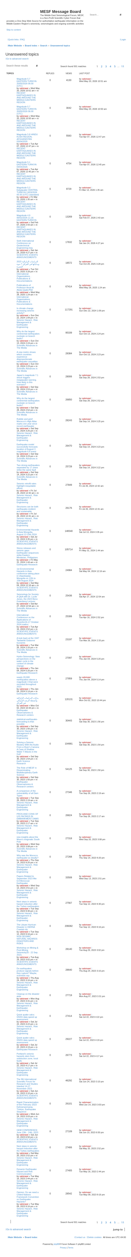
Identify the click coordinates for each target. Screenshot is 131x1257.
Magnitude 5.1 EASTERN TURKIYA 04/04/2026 (26, 164)
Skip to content (13, 30)
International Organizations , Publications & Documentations (24, 277)
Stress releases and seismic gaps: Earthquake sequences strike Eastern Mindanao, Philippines (28, 553)
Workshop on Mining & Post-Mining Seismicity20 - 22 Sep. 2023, (27, 951)
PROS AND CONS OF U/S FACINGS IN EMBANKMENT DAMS (28, 816)
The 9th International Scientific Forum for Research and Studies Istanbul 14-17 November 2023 (27, 1084)
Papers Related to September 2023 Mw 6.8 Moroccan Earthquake (27, 879)
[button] (91, 66)
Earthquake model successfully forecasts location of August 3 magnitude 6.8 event (27, 448)
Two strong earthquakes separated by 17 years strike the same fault (28, 467)
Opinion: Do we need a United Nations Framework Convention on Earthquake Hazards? (28, 1197)
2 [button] (101, 66)
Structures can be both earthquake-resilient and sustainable (27, 509)
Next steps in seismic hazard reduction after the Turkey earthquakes (28, 903)
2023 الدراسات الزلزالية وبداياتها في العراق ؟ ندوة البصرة (28, 264)
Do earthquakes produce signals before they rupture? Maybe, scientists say (27, 972)
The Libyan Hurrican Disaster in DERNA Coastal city (26, 927)
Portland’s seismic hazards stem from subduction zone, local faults (27, 1057)
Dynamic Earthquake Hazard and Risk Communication (27, 1171)
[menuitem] (22, 39)
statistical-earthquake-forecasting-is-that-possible (27, 721)
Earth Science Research (23, 762)
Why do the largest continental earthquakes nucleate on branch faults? (28, 335)
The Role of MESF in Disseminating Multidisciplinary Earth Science (27, 771)
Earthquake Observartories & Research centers (25, 712)
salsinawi (24, 88)
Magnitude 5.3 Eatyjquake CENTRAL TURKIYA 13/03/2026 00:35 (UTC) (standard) (28, 191)
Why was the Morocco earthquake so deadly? (27, 856)
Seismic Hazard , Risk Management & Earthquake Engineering (27, 323)
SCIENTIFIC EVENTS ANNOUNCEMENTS (27, 256)
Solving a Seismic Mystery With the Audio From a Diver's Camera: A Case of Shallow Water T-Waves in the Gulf (28, 748)
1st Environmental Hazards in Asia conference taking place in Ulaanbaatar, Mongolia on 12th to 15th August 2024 (28, 575)
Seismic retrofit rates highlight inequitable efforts (26, 485)
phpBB (57, 1244)
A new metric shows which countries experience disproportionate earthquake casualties (27, 357)
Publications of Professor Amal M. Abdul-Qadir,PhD (25, 287)
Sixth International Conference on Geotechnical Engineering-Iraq (25, 244)
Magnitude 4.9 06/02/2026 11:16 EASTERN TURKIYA (27, 217)
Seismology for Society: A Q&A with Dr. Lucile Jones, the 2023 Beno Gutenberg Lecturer (28, 597)
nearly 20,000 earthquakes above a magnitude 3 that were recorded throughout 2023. (27, 682)
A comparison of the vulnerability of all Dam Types (27, 793)
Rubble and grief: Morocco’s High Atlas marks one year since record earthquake (27, 422)
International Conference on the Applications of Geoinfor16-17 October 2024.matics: (28, 620)
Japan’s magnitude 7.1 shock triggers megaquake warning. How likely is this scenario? (27, 380)
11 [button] (122, 66)
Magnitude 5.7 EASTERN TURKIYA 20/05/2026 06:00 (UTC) (26, 82)
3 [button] (106, 66)
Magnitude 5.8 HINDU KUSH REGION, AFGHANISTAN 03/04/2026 (27, 138)
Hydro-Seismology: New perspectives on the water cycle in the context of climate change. (28, 661)
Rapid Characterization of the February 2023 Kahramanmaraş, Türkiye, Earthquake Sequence (28, 1107)
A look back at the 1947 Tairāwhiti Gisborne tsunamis (28, 640)
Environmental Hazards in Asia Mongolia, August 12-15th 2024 (28, 532)
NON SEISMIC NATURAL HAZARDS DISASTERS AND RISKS (27, 940)
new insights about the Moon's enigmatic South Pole (28, 839)
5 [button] (115, 66)
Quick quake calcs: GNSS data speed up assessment (27, 1017)
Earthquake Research (27, 564)
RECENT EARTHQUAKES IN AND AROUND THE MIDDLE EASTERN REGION (26, 97)
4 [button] (110, 66)
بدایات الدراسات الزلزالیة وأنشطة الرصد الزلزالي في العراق (28, 700)
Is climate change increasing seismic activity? (25, 310)
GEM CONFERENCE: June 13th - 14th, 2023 (27, 1131)
